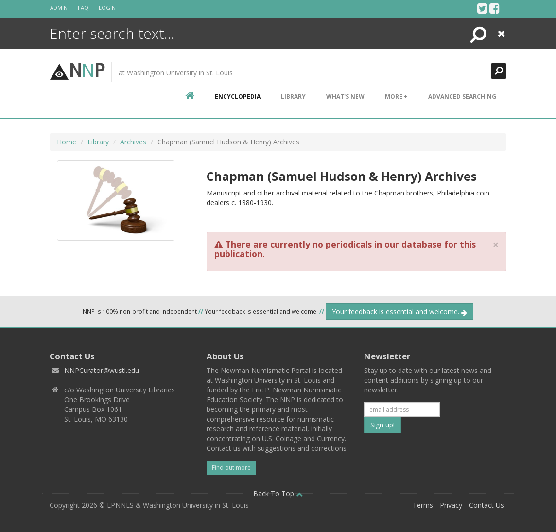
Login (107, 7)
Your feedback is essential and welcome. (399, 311)
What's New (345, 96)
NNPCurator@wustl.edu (101, 370)
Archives (133, 141)
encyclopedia (238, 96)
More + (396, 96)
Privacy (451, 505)
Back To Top (278, 493)
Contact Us (486, 505)
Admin (59, 7)
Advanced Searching (462, 96)
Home (66, 141)
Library (293, 96)
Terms (423, 505)
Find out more (231, 467)
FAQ (83, 7)
